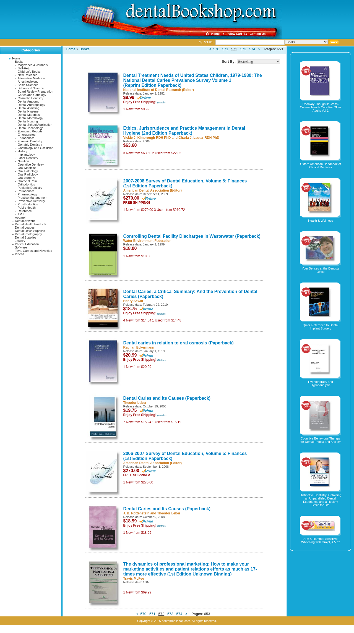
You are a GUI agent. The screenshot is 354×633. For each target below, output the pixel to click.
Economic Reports (30, 131)
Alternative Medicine (31, 78)
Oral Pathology (28, 171)
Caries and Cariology (32, 94)
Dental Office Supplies (30, 230)
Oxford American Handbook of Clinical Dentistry (320, 165)
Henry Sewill (133, 301)
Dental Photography (28, 234)
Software (21, 247)
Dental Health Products (30, 224)
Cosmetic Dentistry (30, 98)
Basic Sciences (28, 85)
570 (216, 49)
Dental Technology (30, 128)
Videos (19, 254)
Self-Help (24, 68)
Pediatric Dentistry (30, 187)
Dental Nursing (28, 121)
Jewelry (20, 240)
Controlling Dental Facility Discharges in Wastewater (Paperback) (192, 236)
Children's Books (29, 71)
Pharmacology (27, 194)
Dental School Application (35, 124)
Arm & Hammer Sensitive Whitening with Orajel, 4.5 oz (320, 540)
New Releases (27, 75)
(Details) (161, 102)
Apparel (20, 217)
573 (243, 49)
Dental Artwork (25, 221)
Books (19, 61)
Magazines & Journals (33, 65)
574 (252, 49)
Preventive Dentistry (31, 201)
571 (225, 49)
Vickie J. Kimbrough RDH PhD (147, 138)
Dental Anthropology (31, 104)
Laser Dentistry (28, 157)
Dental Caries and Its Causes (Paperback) (167, 398)
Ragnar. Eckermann (138, 347)
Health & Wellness (320, 220)
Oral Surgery (26, 177)
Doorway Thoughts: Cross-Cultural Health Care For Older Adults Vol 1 (320, 107)
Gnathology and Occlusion (35, 148)
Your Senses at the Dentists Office (320, 270)
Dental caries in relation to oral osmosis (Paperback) (178, 343)
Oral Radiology (28, 174)
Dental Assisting (28, 108)
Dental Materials (29, 114)
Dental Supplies (25, 237)
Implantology (26, 154)
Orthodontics (26, 184)
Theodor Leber (135, 403)
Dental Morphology (30, 118)
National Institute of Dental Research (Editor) (158, 90)
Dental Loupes (25, 227)
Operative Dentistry (31, 164)
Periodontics (26, 191)
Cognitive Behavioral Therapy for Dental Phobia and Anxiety (321, 440)
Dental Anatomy (28, 101)
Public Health (27, 207)
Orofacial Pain (27, 181)
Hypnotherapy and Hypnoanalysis (320, 383)
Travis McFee (133, 578)
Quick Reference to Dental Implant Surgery (320, 326)
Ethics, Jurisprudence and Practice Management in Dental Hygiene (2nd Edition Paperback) (184, 130)
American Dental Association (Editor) (152, 190)
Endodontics (26, 138)
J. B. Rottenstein (136, 513)
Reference (25, 211)
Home (16, 58)
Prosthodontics (28, 204)
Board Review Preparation (35, 91)
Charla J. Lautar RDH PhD (198, 138)
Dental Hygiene (28, 111)
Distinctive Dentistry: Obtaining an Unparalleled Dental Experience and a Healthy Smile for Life (320, 500)
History (22, 151)
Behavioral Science (31, 88)
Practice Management (32, 197)
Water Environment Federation (147, 241)
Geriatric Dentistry (30, 144)
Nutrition (23, 161)
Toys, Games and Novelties (33, 250)
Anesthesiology (28, 81)
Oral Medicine (27, 167)
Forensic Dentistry (30, 141)
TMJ (21, 214)
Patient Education (27, 244)
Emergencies (26, 134)
